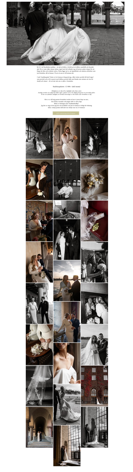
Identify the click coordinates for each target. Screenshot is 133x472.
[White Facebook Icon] (98, 462)
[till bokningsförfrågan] (66, 113)
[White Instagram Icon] (102, 462)
